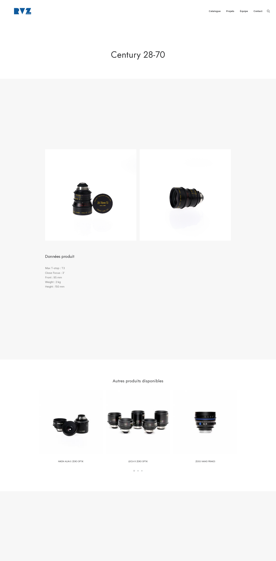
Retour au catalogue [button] (162, 426)
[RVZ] (18, 12)
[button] (268, 12)
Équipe (244, 12)
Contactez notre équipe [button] (116, 426)
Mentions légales (122, 510)
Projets (230, 12)
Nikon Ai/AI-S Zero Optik (70, 358)
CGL (123, 515)
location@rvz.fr (164, 509)
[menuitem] (214, 12)
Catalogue (215, 12)
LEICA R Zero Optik (138, 358)
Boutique (118, 501)
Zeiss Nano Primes (205, 358)
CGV (116, 515)
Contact (257, 12)
